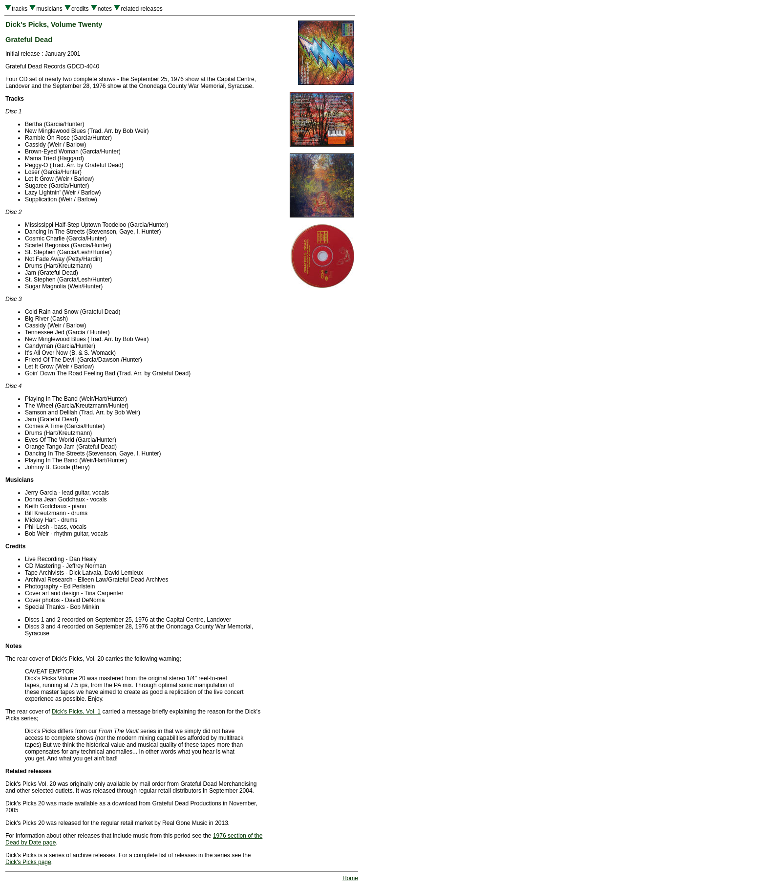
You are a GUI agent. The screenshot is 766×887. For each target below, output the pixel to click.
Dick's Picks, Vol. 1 (76, 711)
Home (350, 878)
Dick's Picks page (28, 862)
